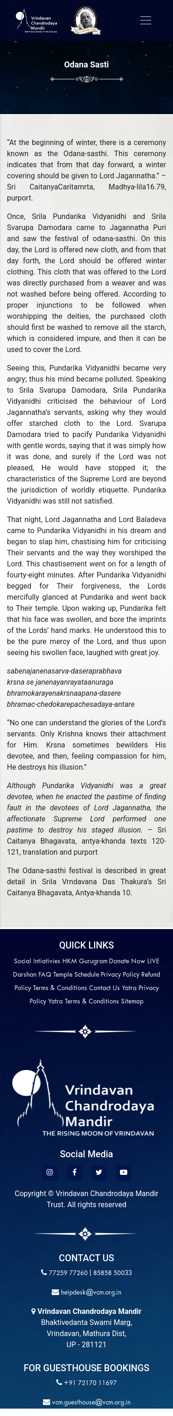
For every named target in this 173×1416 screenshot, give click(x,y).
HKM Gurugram (84, 962)
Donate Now (127, 962)
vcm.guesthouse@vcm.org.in (90, 1403)
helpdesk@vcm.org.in (90, 1293)
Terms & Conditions (60, 988)
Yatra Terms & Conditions (83, 1002)
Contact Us (104, 988)
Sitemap (132, 1002)
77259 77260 (68, 1273)
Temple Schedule (76, 975)
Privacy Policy (120, 975)
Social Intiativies (37, 962)
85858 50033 (112, 1273)
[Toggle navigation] (146, 20)
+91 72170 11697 (90, 1383)
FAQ (44, 975)
